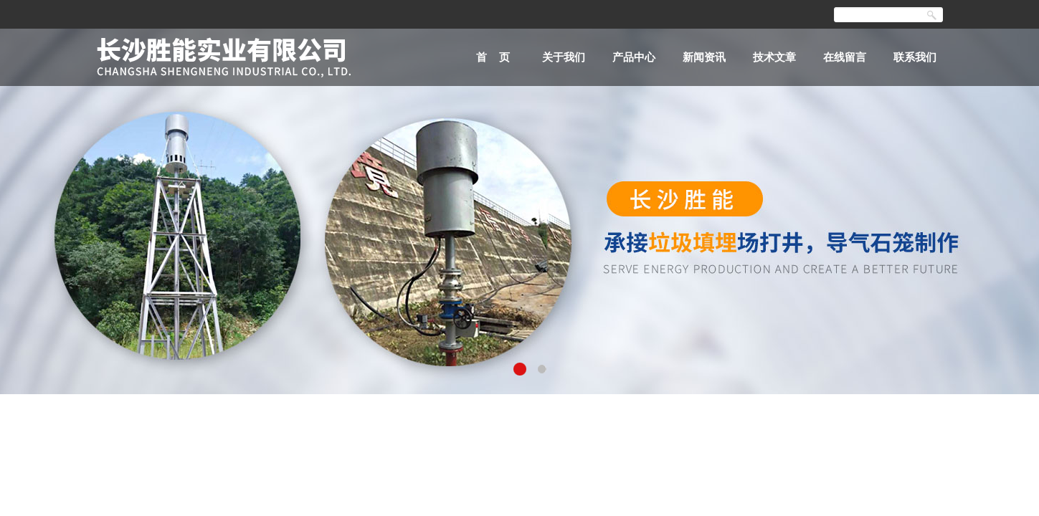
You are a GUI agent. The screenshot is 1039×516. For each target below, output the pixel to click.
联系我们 (914, 57)
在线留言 (844, 57)
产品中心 (633, 57)
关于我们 (563, 57)
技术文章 (774, 57)
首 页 (493, 57)
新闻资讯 (704, 57)
